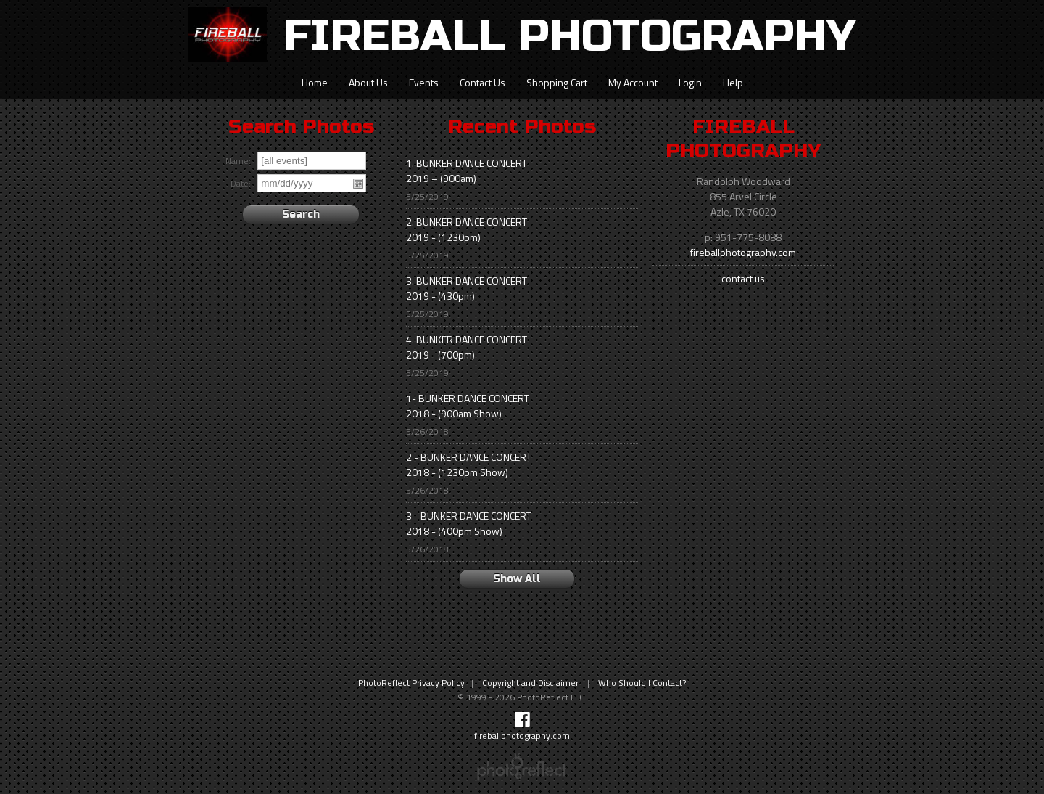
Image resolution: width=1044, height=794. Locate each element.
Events (424, 82)
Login (690, 82)
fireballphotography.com (743, 252)
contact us (743, 278)
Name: (238, 161)
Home (315, 82)
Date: (241, 184)
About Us (368, 82)
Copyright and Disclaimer (531, 682)
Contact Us (482, 82)
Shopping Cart (556, 82)
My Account (633, 82)
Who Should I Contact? (642, 682)
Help (733, 82)
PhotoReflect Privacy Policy (411, 682)
